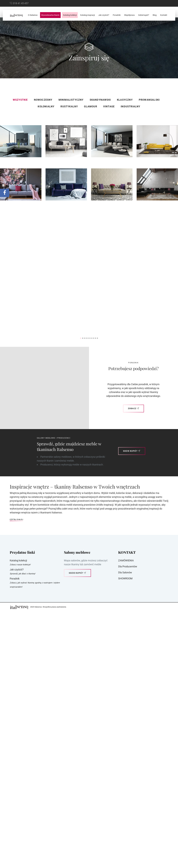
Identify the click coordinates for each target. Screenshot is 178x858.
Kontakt (163, 15)
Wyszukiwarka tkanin (50, 15)
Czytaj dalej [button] (16, 768)
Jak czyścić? (103, 15)
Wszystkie (20, 99)
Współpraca (129, 15)
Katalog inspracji (87, 15)
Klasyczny (125, 99)
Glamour (90, 106)
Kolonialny (46, 106)
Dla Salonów (125, 821)
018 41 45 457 (21, 3)
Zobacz (133, 657)
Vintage (109, 106)
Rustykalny (69, 106)
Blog (155, 15)
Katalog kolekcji (70, 15)
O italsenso (33, 15)
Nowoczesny (43, 99)
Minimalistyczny (71, 99)
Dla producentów (127, 815)
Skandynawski (100, 99)
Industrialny (130, 106)
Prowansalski (149, 99)
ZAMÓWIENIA (126, 809)
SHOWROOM (125, 827)
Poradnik (117, 15)
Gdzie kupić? (143, 15)
